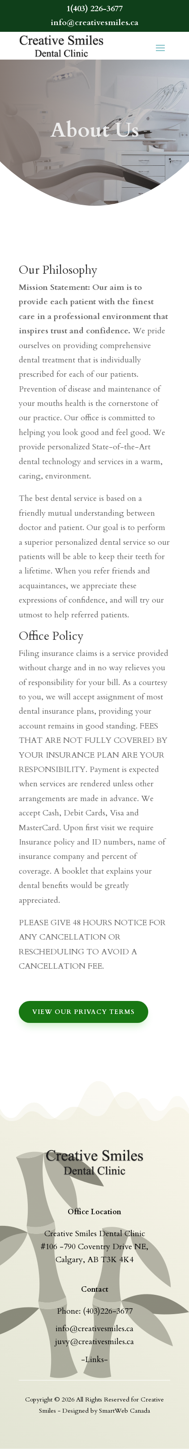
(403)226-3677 (108, 1311)
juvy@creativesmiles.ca (94, 1341)
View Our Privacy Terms (83, 1012)
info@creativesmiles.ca (94, 1328)
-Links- (94, 1359)
